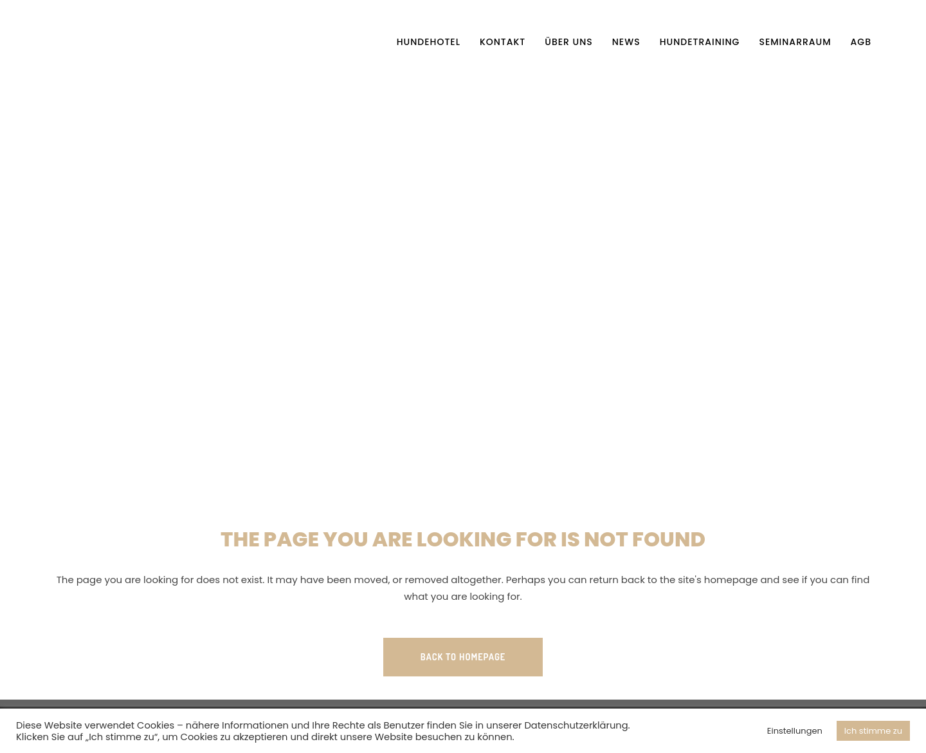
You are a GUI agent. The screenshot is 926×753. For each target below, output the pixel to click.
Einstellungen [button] (794, 731)
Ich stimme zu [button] (873, 731)
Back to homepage (463, 656)
